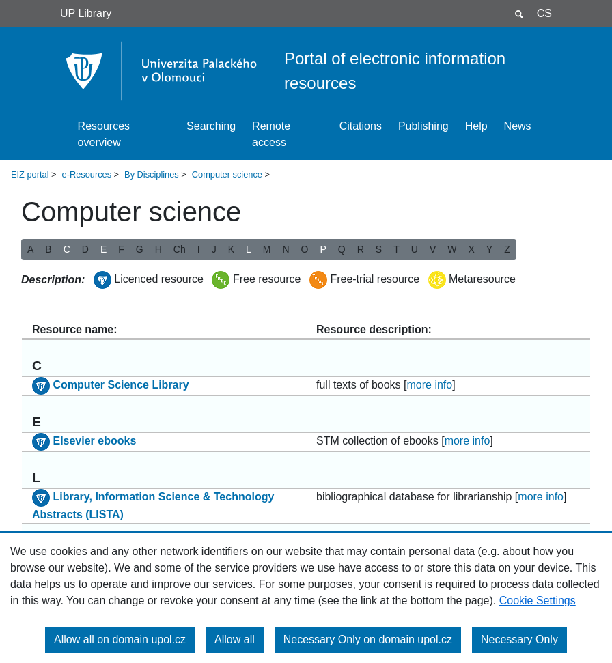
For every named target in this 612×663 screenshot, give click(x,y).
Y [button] (489, 249)
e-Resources (87, 174)
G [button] (139, 249)
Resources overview (104, 134)
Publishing (423, 126)
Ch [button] (179, 249)
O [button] (305, 249)
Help (476, 126)
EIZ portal (29, 174)
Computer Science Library (121, 385)
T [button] (396, 249)
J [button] (214, 249)
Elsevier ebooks (94, 441)
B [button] (48, 249)
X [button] (471, 249)
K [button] (231, 249)
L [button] (248, 249)
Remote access (271, 134)
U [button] (414, 249)
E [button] (103, 249)
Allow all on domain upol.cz (120, 639)
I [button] (198, 249)
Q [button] (342, 249)
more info (430, 385)
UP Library (85, 13)
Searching (211, 126)
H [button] (158, 249)
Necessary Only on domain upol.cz (367, 639)
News (517, 126)
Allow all (234, 639)
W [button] (451, 249)
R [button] (360, 249)
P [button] (323, 249)
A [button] (30, 249)
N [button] (285, 249)
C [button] (67, 249)
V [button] (433, 249)
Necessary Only (519, 639)
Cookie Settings (537, 600)
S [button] (379, 249)
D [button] (85, 249)
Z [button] (507, 249)
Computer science (227, 174)
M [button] (267, 249)
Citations (360, 126)
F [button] (121, 249)
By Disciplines (151, 174)
